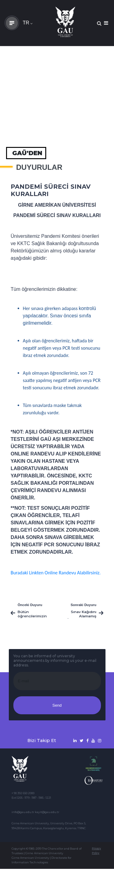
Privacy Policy (96, 851)
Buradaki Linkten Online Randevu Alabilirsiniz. (56, 573)
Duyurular (39, 167)
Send (56, 705)
